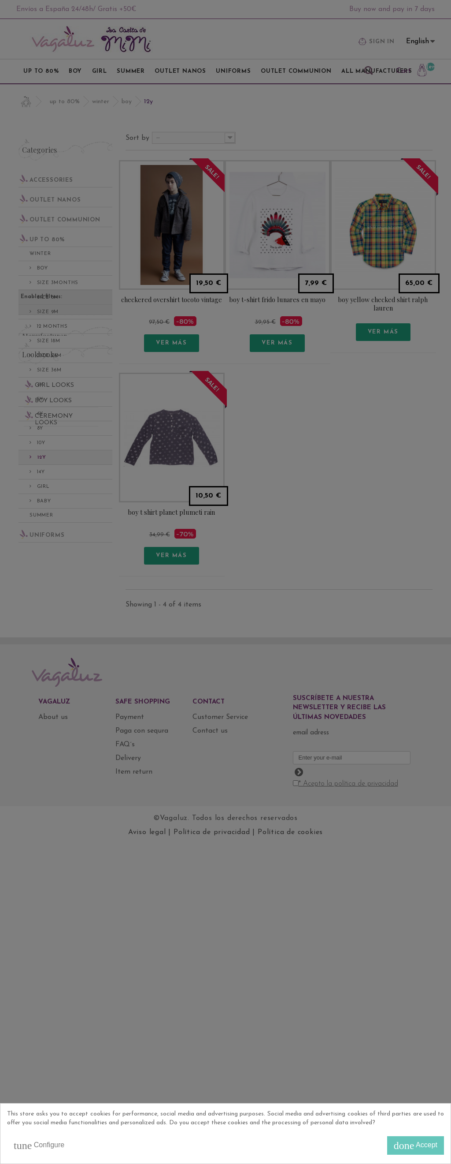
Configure (39, 1145)
